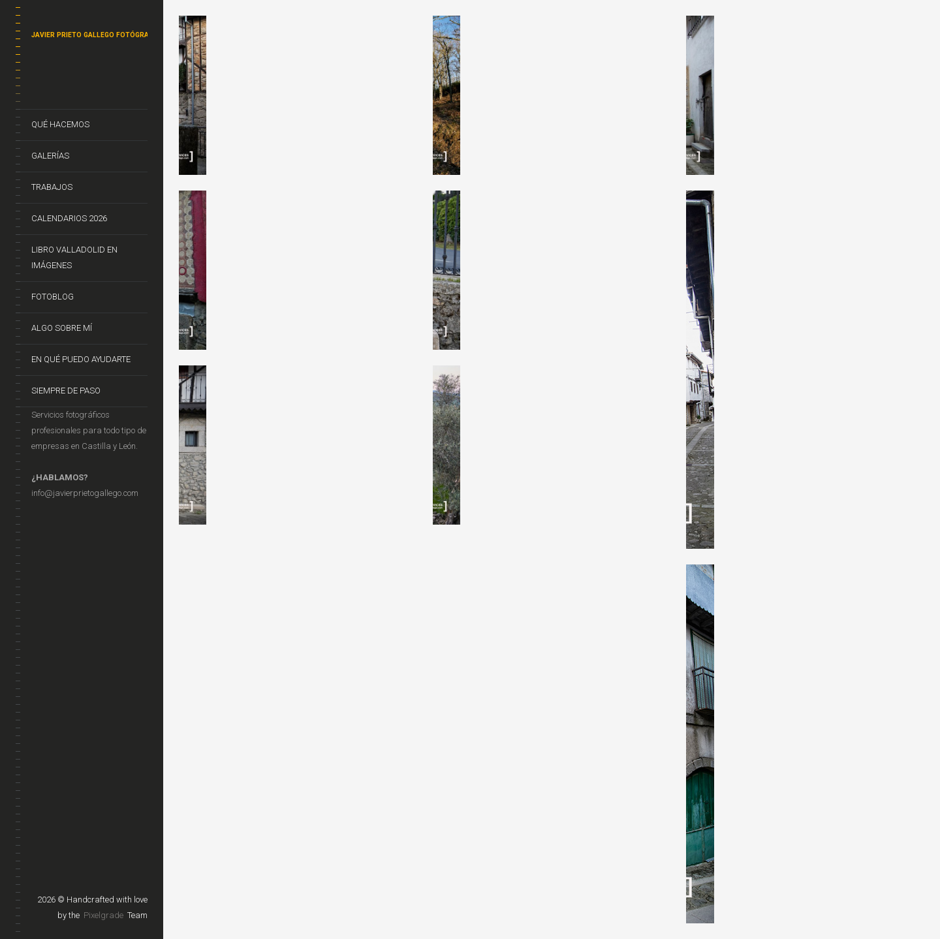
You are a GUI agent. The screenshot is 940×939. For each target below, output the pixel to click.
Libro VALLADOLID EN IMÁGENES (74, 257)
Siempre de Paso (66, 390)
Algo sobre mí (61, 328)
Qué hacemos (60, 124)
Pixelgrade (103, 915)
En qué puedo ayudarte (81, 359)
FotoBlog (52, 296)
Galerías (50, 156)
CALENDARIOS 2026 (69, 218)
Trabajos (51, 187)
